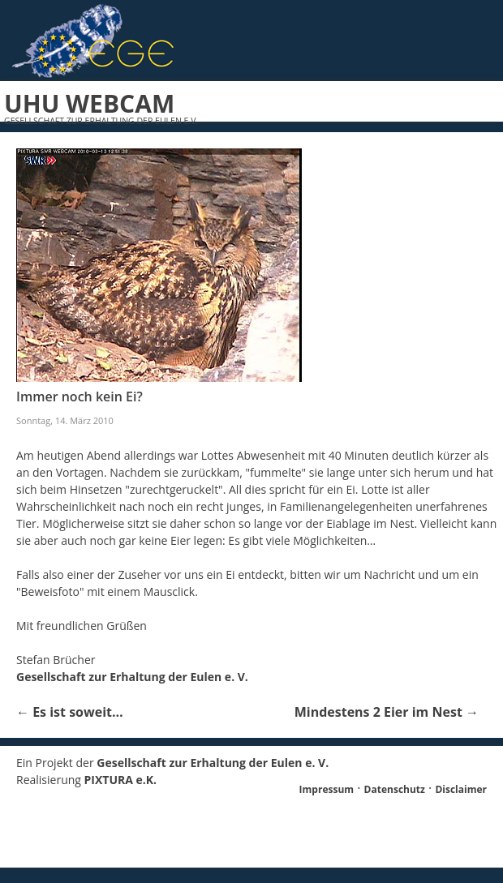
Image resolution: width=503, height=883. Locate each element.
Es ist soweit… (69, 712)
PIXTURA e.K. (120, 779)
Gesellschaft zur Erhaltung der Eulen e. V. (132, 676)
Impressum (327, 789)
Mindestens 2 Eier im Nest (386, 712)
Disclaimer (461, 789)
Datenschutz (394, 789)
